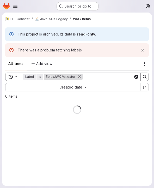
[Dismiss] (142, 50)
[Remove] (79, 77)
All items (15, 63)
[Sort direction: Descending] (144, 87)
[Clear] (136, 77)
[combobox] (72, 87)
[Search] (115, 77)
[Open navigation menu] (15, 6)
